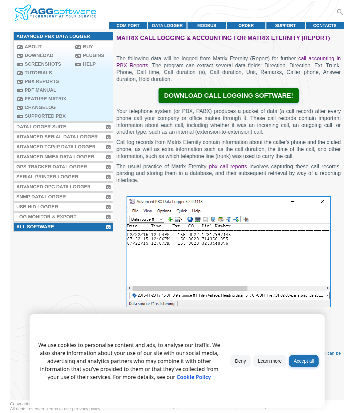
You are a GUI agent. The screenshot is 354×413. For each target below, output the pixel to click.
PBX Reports (42, 81)
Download (39, 55)
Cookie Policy (194, 377)
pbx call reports (228, 166)
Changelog (40, 107)
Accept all (304, 361)
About (33, 46)
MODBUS (206, 25)
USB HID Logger (37, 206)
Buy (88, 46)
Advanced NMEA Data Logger (55, 156)
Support (285, 25)
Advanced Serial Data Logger (57, 136)
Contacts (324, 25)
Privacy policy (87, 408)
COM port (128, 25)
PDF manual (40, 90)
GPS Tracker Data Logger (51, 166)
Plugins (93, 55)
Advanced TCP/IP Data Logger (56, 146)
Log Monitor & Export (46, 216)
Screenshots (43, 64)
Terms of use (58, 408)
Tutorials (38, 72)
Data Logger (167, 25)
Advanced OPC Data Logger (53, 186)
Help (89, 64)
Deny (240, 361)
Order (246, 25)
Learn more (270, 361)
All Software (35, 226)
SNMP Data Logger (41, 196)
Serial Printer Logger (47, 176)
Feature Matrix (45, 98)
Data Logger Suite (41, 126)
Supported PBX (45, 116)
